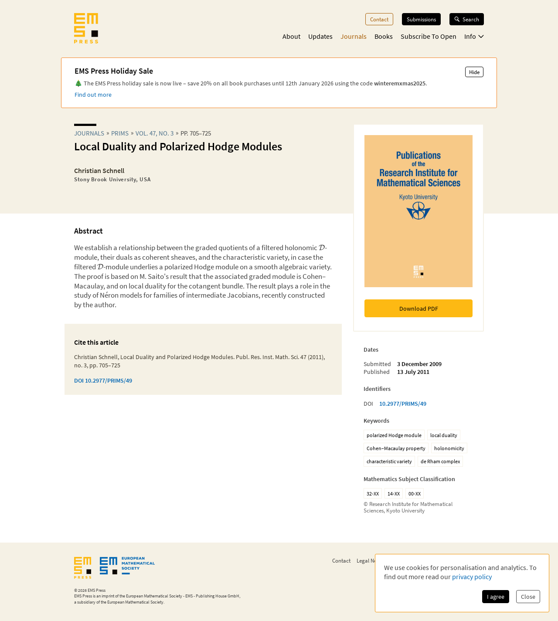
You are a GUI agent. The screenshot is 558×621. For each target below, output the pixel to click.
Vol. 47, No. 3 (155, 133)
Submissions (421, 19)
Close (528, 597)
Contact (379, 19)
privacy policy (472, 576)
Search (466, 19)
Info (474, 36)
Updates (320, 36)
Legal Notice (371, 560)
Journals (353, 36)
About (291, 36)
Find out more (93, 94)
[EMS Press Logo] (86, 29)
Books (383, 36)
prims (120, 133)
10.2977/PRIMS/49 (402, 403)
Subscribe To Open (428, 36)
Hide (474, 71)
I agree (495, 597)
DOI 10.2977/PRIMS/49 (103, 380)
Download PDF (418, 308)
